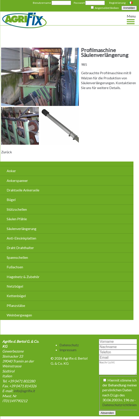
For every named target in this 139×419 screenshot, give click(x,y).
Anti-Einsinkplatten (21, 238)
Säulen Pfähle (17, 219)
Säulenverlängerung (21, 228)
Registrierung (117, 2)
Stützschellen (17, 209)
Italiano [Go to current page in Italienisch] (131, 3)
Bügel (11, 199)
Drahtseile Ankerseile (23, 190)
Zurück (6, 152)
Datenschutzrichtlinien (119, 407)
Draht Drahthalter (20, 248)
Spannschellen (17, 257)
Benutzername (42, 2)
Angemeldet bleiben (107, 8)
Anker (11, 171)
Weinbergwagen (19, 315)
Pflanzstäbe (16, 305)
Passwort (79, 2)
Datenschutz (69, 345)
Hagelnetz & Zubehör (23, 277)
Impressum (68, 350)
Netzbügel (15, 286)
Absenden (107, 415)
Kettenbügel (16, 296)
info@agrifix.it (24, 391)
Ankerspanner (17, 180)
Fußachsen (15, 267)
